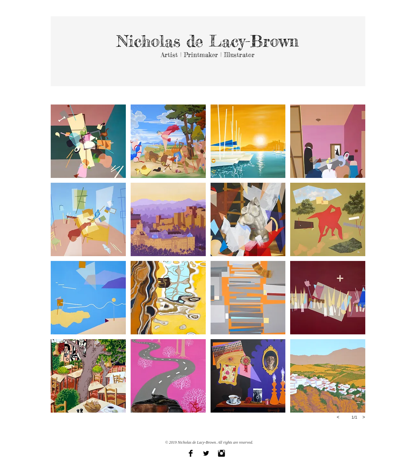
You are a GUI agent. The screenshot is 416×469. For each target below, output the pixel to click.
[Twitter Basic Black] (206, 453)
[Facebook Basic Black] (190, 453)
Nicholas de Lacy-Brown (208, 41)
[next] (363, 417)
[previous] (338, 417)
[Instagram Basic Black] (221, 453)
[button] (88, 141)
